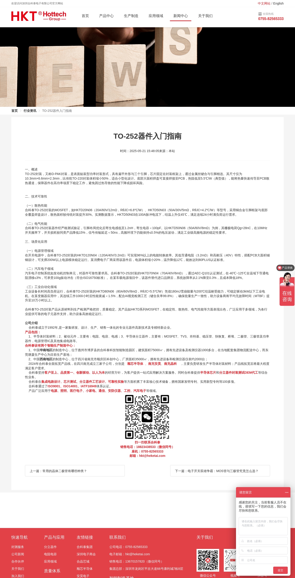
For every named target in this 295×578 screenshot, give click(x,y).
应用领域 (50, 561)
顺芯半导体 (85, 568)
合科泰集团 (85, 547)
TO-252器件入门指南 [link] (57, 111)
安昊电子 (83, 576)
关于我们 (205, 16)
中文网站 (264, 3)
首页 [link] (14, 111)
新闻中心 (180, 16)
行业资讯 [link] (30, 111)
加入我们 (17, 576)
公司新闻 (17, 554)
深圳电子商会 (86, 554)
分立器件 (50, 547)
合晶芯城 (83, 561)
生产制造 (131, 16)
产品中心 (106, 16)
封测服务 (17, 547)
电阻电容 (50, 554)
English (278, 3)
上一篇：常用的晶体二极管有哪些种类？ (58, 471)
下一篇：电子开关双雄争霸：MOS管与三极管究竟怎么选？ (216, 471)
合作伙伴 (17, 561)
